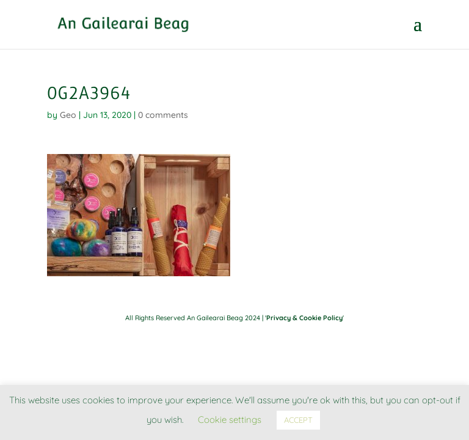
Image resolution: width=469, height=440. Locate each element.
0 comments (163, 114)
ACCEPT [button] (298, 420)
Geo (68, 114)
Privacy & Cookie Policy (304, 318)
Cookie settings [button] (229, 419)
